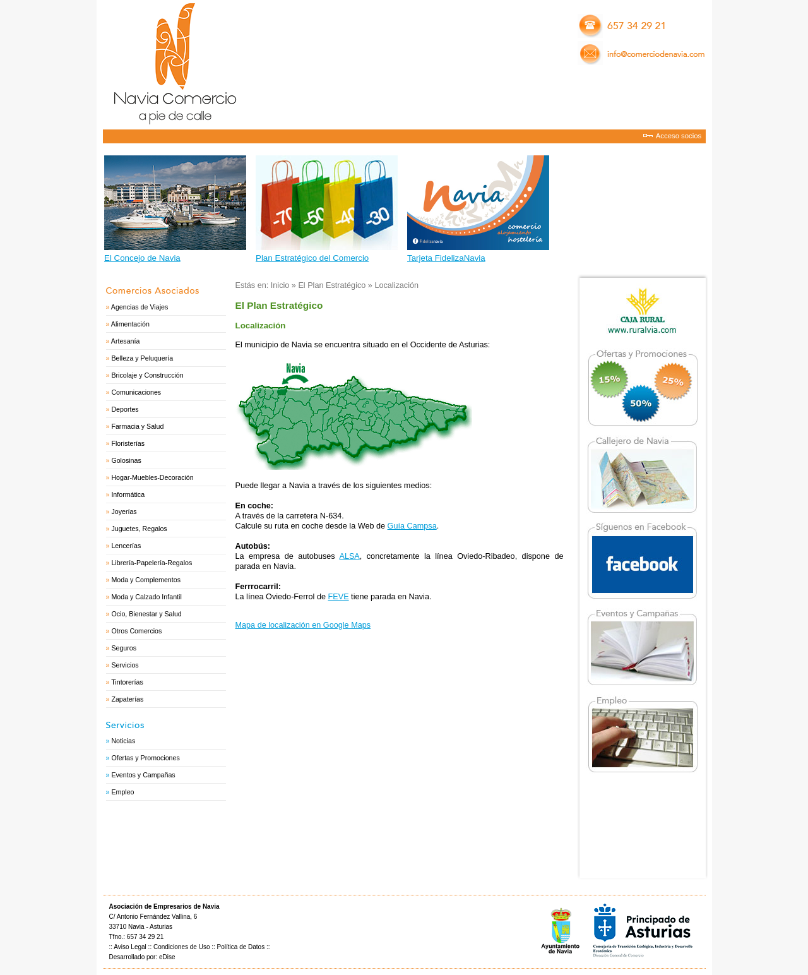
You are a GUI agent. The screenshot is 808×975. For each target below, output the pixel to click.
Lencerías (126, 545)
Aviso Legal (130, 946)
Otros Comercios (136, 631)
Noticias (123, 741)
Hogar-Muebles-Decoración (152, 477)
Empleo (122, 792)
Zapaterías (127, 699)
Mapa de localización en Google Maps (303, 625)
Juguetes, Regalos (139, 528)
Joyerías (123, 511)
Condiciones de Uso (181, 946)
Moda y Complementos (146, 579)
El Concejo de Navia (142, 258)
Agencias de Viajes (139, 307)
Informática (128, 494)
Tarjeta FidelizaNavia (446, 258)
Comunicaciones (136, 392)
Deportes (124, 409)
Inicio (280, 285)
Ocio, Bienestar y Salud (146, 614)
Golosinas (126, 460)
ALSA (349, 556)
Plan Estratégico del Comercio (312, 258)
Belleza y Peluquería (142, 358)
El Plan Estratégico (331, 285)
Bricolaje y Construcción (147, 375)
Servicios (124, 665)
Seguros (123, 648)
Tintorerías (127, 682)
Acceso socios (678, 136)
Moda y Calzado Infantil (146, 597)
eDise (167, 957)
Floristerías (128, 443)
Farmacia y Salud (137, 426)
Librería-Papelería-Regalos (151, 562)
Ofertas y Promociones (145, 758)
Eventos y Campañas (143, 775)
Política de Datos (241, 946)
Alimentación (130, 324)
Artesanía (125, 341)
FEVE (338, 596)
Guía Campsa (412, 526)
